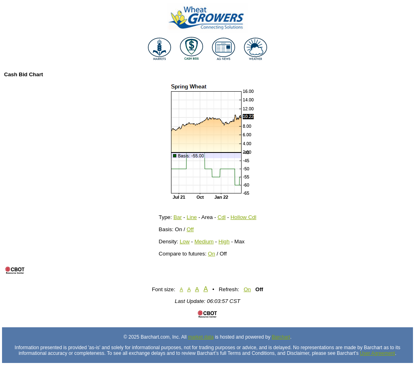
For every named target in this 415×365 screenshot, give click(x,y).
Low (184, 241)
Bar (177, 217)
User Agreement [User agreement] (377, 353)
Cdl (222, 217)
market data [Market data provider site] (201, 337)
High (223, 241)
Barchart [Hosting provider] (281, 337)
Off (190, 229)
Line (192, 217)
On (211, 254)
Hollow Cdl (244, 217)
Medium (204, 241)
